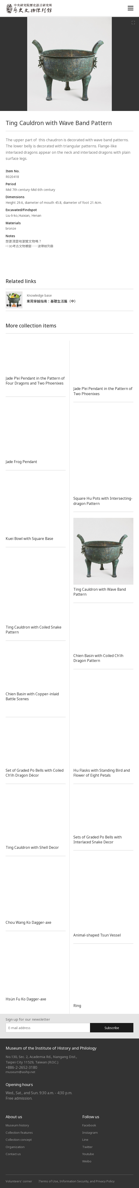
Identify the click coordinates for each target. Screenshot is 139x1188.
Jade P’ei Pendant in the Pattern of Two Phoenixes (101, 391)
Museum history (18, 1125)
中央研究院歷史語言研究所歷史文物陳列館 (29, 9)
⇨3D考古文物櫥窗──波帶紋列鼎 (31, 246)
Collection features (20, 1132)
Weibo (87, 1160)
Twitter (88, 1146)
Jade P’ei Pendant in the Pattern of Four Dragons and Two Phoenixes (34, 383)
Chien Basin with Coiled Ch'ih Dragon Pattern (99, 658)
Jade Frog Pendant (22, 461)
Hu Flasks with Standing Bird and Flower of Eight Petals (103, 772)
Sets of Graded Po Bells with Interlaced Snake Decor (98, 839)
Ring (77, 1005)
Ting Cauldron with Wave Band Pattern (101, 592)
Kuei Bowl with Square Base (31, 538)
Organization (15, 1146)
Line (85, 1139)
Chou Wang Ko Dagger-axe (30, 922)
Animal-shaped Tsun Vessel (98, 935)
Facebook (89, 1125)
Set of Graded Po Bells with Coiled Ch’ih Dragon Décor (30, 773)
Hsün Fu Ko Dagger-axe (27, 999)
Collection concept (20, 1139)
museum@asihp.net (21, 1072)
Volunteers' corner (19, 1180)
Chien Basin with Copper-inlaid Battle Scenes (34, 696)
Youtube (88, 1153)
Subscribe (112, 1027)
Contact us (14, 1153)
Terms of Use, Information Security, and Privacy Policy (78, 1180)
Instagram (90, 1132)
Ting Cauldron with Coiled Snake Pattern (35, 630)
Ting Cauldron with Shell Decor (34, 847)
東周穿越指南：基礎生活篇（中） (53, 301)
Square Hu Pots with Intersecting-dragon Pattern (98, 501)
